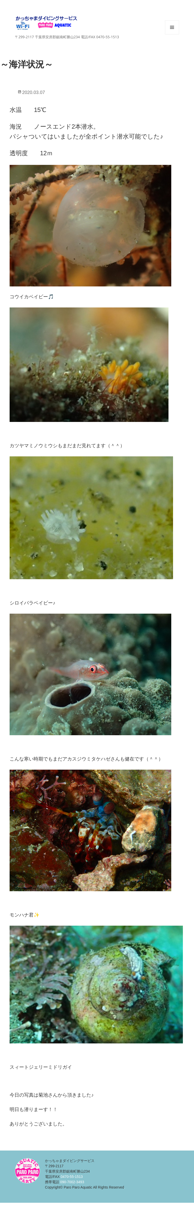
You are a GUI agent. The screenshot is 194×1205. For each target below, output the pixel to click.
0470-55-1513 (72, 1177)
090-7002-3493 (72, 1182)
